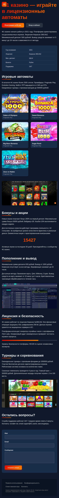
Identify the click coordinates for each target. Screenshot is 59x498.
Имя (6, 433)
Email (7, 442)
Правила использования (14, 483)
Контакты (24, 486)
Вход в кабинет (34, 25)
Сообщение (9, 450)
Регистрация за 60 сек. (13, 25)
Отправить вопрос (13, 467)
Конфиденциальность (31, 483)
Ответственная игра (12, 486)
